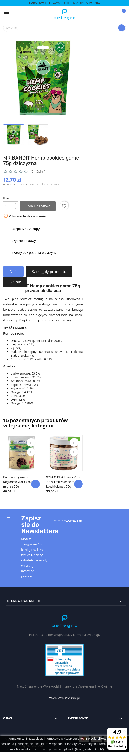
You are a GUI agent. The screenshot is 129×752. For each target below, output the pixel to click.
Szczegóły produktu (50, 271)
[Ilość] (8, 206)
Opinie (15, 281)
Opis (14, 271)
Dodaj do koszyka (37, 206)
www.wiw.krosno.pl (64, 698)
